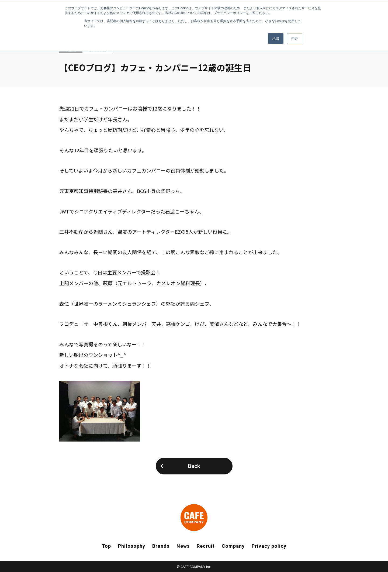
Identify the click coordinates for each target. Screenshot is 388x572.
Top (106, 546)
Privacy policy (269, 546)
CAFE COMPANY (194, 517)
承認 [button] (275, 38)
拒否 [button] (294, 38)
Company (233, 546)
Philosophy (131, 546)
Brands (160, 546)
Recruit (206, 546)
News (183, 546)
